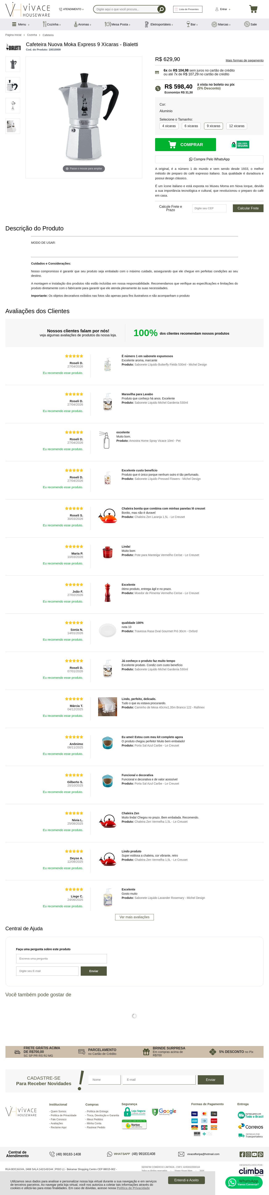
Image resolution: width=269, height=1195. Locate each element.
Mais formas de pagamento (245, 60)
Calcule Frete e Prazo (170, 208)
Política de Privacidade (133, 1188)
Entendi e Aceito (186, 1180)
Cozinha (32, 34)
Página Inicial (13, 34)
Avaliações (57, 1123)
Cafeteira (48, 35)
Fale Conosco (58, 1119)
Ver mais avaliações (134, 917)
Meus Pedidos (95, 1119)
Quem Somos (58, 1111)
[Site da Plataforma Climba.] (251, 1170)
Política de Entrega (97, 1111)
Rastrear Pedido (96, 1127)
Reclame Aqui (58, 1127)
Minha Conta (94, 1123)
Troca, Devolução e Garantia (103, 1115)
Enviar (93, 971)
